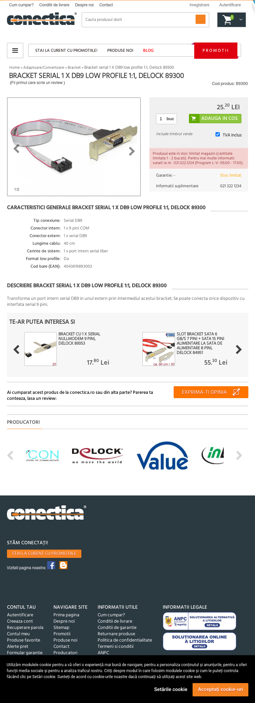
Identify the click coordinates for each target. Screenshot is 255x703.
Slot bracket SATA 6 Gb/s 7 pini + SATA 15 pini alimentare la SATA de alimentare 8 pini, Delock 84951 (200, 343)
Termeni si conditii (115, 647)
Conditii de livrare (54, 5)
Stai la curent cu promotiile (44, 554)
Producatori (65, 653)
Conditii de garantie (117, 628)
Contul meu (18, 634)
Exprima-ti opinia (204, 392)
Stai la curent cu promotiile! (66, 50)
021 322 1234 (230, 186)
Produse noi (120, 50)
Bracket (74, 67)
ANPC (103, 653)
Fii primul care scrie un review (37, 83)
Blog (148, 50)
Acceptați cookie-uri (220, 689)
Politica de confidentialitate (125, 640)
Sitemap (61, 628)
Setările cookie (170, 689)
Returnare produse (116, 634)
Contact (106, 5)
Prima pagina (66, 615)
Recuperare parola (25, 628)
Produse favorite (23, 640)
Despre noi (84, 5)
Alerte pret (17, 647)
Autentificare (20, 615)
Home (14, 67)
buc (170, 118)
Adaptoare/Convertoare (43, 67)
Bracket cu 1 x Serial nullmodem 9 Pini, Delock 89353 (79, 339)
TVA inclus (232, 135)
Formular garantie (24, 653)
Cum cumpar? (21, 5)
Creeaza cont (20, 621)
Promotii (216, 50)
